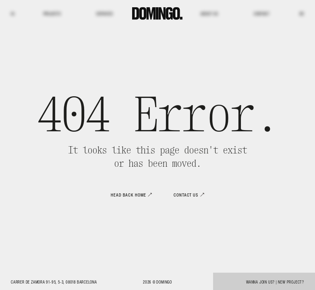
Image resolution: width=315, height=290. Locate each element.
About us (209, 14)
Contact (262, 14)
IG (13, 14)
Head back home (128, 195)
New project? (291, 282)
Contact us (186, 195)
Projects (52, 14)
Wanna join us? (260, 282)
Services (104, 14)
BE (302, 14)
